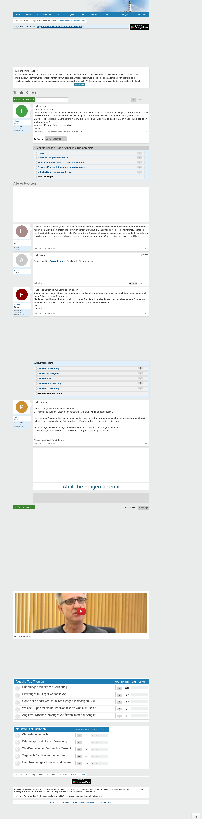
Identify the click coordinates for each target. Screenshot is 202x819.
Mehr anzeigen (46, 176)
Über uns (59, 802)
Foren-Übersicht (21, 775)
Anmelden (142, 14)
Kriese (41, 153)
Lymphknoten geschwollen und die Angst (48, 762)
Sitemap (111, 802)
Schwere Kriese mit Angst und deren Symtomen (62, 167)
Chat (82, 14)
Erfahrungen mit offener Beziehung (44, 687)
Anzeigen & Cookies (93, 802)
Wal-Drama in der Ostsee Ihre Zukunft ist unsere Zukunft (58, 748)
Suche (59, 14)
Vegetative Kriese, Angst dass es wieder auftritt (61, 162)
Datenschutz (79, 802)
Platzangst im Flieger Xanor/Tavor (44, 694)
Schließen (79, 85)
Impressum (68, 802)
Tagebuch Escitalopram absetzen (43, 755)
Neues (29, 14)
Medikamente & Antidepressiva (72, 775)
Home (18, 14)
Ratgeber (71, 14)
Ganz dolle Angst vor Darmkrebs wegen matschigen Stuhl (59, 701)
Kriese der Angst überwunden (53, 158)
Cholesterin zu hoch (35, 734)
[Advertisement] (91, 464)
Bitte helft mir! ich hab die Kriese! (55, 172)
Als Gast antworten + (24, 99)
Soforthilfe (93, 14)
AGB (104, 802)
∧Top (195, 816)
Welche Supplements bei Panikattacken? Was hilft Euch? (59, 708)
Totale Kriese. (26, 92)
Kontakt (51, 802)
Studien (106, 14)
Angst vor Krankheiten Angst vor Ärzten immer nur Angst (58, 715)
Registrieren (127, 14)
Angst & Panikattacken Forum (43, 775)
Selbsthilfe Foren (44, 14)
